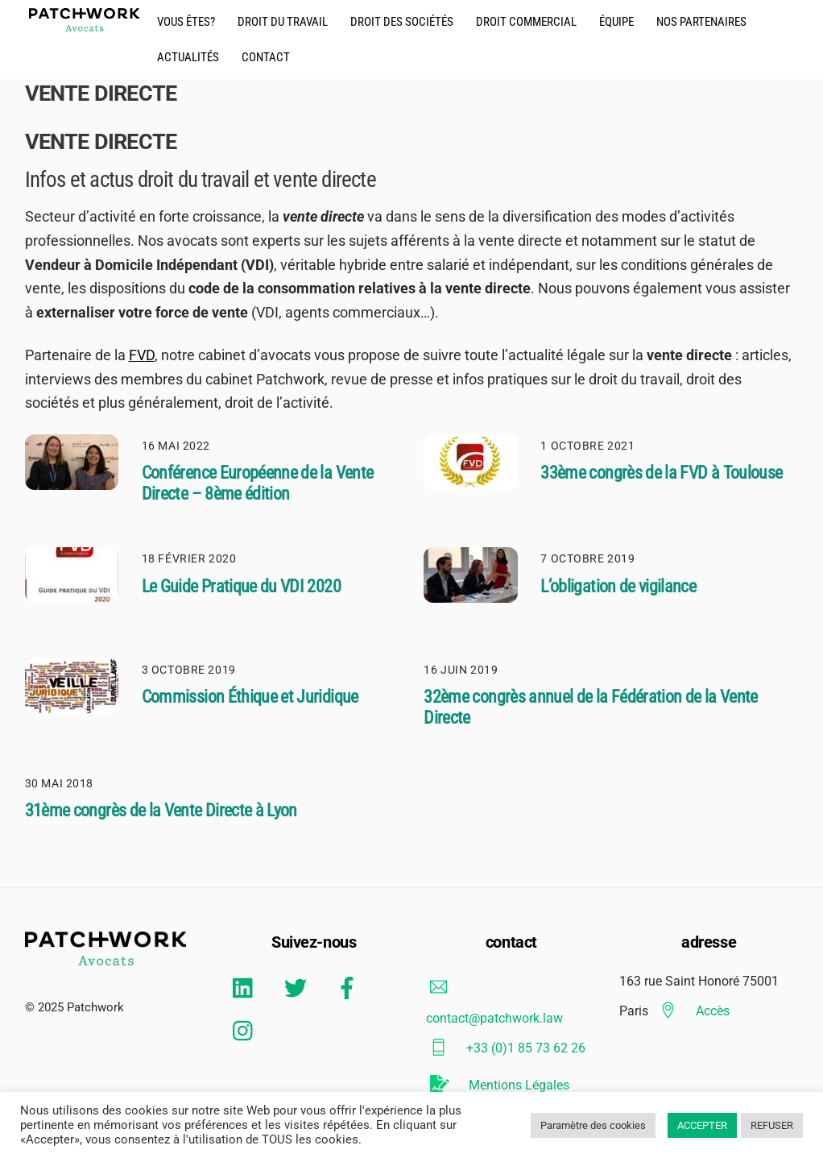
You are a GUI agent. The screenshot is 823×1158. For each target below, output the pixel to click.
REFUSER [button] (772, 1125)
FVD (142, 355)
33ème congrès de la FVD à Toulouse (661, 473)
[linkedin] (247, 987)
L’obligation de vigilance (618, 586)
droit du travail (283, 22)
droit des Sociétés (401, 22)
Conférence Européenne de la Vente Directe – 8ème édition (258, 483)
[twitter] (298, 987)
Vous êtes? (186, 22)
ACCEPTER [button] (702, 1125)
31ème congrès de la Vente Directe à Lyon (161, 810)
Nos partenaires (701, 22)
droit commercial (526, 22)
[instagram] (247, 1030)
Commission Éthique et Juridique (250, 697)
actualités (188, 57)
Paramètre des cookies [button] (593, 1125)
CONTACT (266, 57)
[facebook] (350, 987)
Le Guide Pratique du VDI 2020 (241, 586)
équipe (616, 22)
